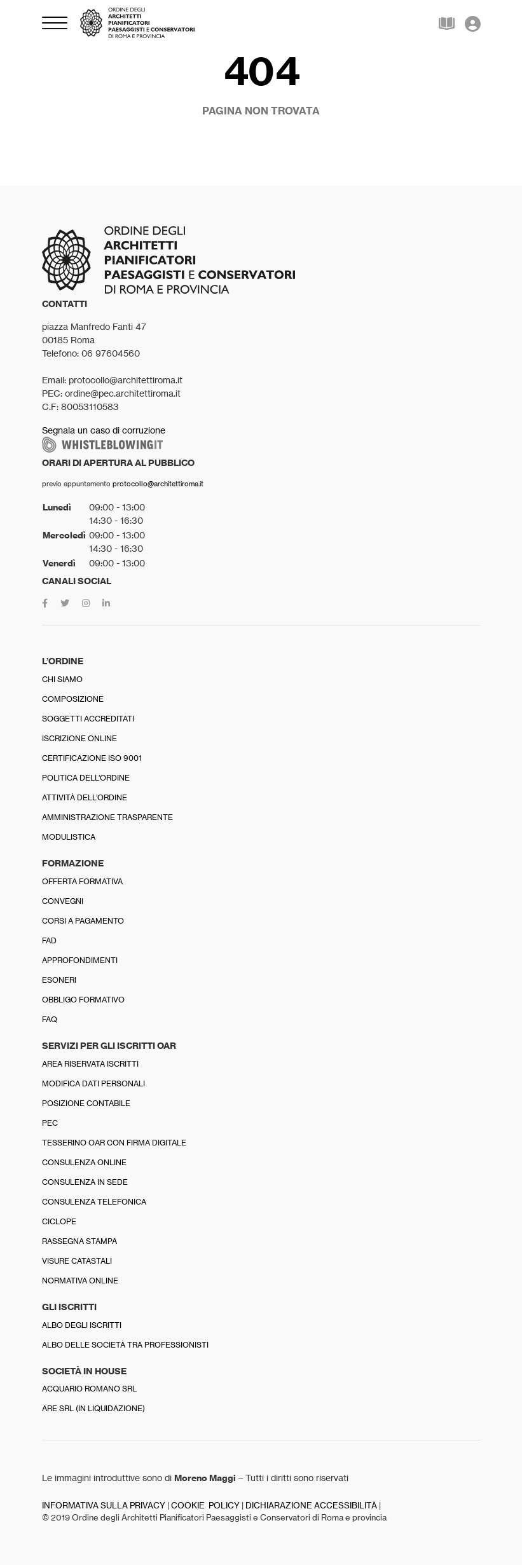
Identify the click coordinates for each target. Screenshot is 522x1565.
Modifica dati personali (93, 1083)
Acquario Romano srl (89, 1388)
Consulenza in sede (85, 1182)
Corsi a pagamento (83, 921)
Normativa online (80, 1280)
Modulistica (68, 837)
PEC (50, 1123)
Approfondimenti (80, 960)
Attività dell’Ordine (84, 797)
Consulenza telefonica (94, 1201)
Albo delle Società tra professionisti (125, 1345)
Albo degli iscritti (81, 1325)
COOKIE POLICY (205, 1505)
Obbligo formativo (83, 999)
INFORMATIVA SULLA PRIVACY (103, 1505)
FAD (49, 940)
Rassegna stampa (79, 1241)
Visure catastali (77, 1261)
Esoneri (59, 980)
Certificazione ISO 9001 (92, 758)
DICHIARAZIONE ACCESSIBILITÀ (311, 1505)
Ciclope (59, 1221)
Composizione (73, 699)
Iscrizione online (79, 738)
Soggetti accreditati (88, 718)
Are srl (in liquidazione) (93, 1408)
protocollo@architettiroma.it (158, 483)
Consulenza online (84, 1162)
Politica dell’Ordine (86, 777)
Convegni (62, 901)
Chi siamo (62, 679)
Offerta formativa (82, 881)
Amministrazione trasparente (107, 817)
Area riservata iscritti (90, 1064)
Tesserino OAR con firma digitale (114, 1142)
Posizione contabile (86, 1103)
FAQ (49, 1019)
